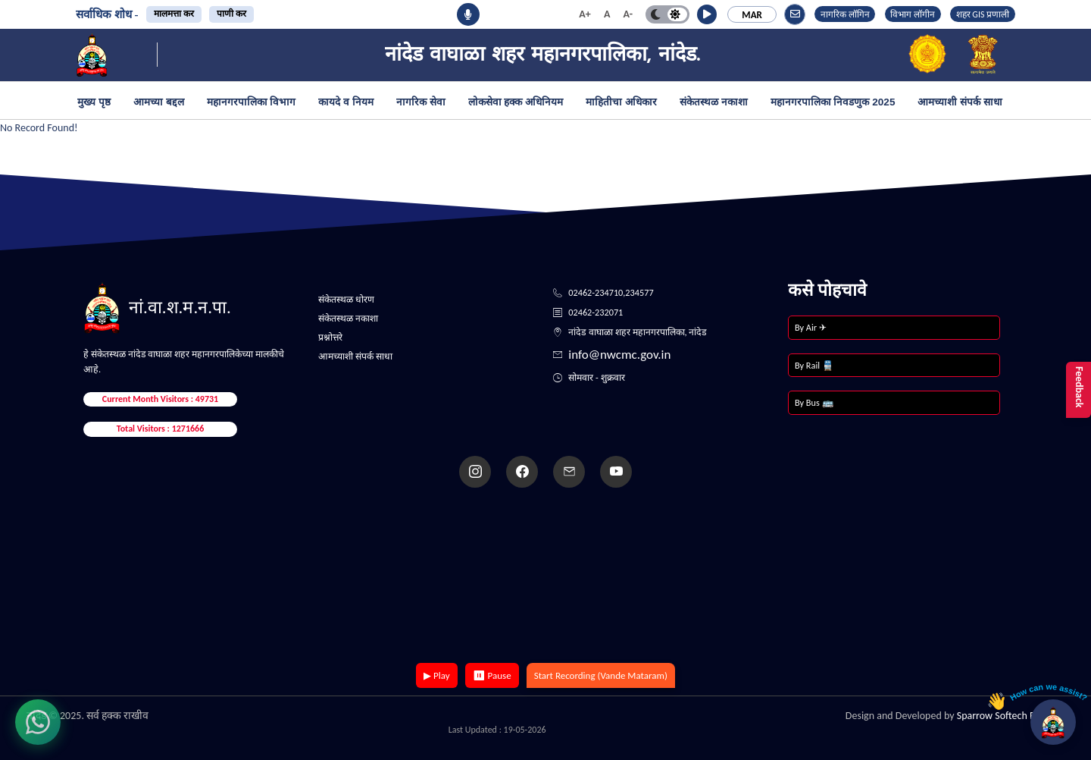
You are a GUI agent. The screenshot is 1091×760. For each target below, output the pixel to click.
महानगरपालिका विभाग (251, 102)
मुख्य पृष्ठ (94, 102)
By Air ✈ (811, 327)
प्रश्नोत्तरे (330, 337)
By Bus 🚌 (814, 402)
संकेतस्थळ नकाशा (714, 102)
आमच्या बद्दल (158, 102)
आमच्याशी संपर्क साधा (960, 102)
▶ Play (437, 675)
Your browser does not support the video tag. (545, 577)
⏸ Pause (492, 675)
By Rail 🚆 (814, 365)
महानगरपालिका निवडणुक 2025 (833, 102)
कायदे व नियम (346, 102)
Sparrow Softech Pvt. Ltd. (1010, 715)
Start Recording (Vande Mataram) (600, 675)
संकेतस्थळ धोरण (346, 299)
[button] (707, 14)
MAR (752, 14)
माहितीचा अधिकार (621, 102)
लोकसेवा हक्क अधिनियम (516, 102)
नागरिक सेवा (420, 102)
